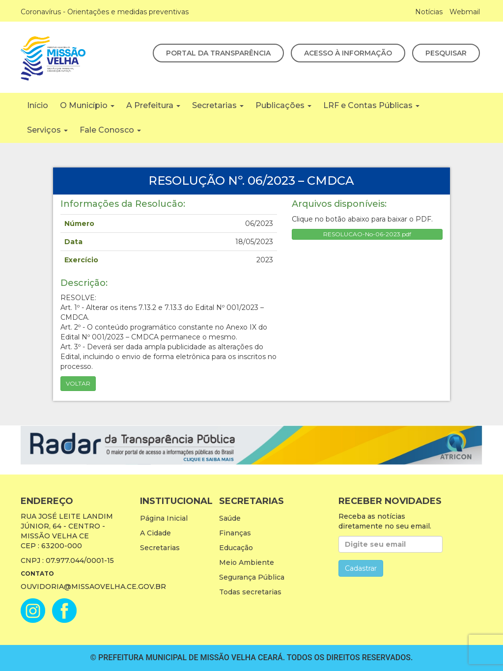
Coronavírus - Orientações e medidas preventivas (105, 11)
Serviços (47, 130)
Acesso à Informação (348, 53)
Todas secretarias (250, 591)
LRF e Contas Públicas (371, 105)
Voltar (78, 383)
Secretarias (218, 105)
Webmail (464, 11)
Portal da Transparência (218, 53)
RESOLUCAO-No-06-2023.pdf (367, 234)
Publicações (283, 105)
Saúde (230, 518)
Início (37, 105)
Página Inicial (164, 518)
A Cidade (155, 533)
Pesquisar (446, 53)
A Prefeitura (153, 105)
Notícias (429, 11)
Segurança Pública (251, 577)
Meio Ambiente (246, 562)
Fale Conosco (110, 130)
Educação (236, 547)
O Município (87, 105)
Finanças (235, 533)
